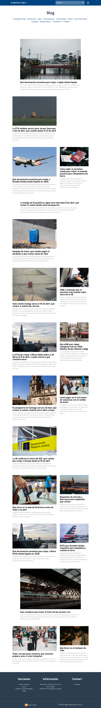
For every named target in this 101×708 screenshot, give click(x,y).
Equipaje (35, 21)
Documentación (81, 19)
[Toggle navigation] (88, 3)
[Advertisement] (74, 112)
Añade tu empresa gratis (24, 689)
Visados (66, 21)
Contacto (77, 684)
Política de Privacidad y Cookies (50, 689)
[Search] (67, 3)
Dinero (70, 19)
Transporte (57, 21)
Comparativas (49, 19)
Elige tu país (30, 705)
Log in (24, 687)
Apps (39, 19)
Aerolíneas (31, 19)
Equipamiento (45, 21)
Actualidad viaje (19, 19)
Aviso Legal (50, 687)
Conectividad (61, 19)
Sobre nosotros (24, 684)
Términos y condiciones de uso (50, 684)
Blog (24, 691)
